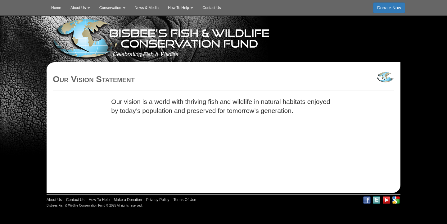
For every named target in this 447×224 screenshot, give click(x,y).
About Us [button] (80, 8)
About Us (54, 200)
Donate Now (389, 7)
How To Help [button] (180, 8)
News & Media (147, 8)
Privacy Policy (157, 200)
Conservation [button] (112, 8)
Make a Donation (128, 200)
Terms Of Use (185, 200)
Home (56, 8)
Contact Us (211, 8)
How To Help (99, 200)
